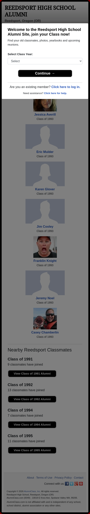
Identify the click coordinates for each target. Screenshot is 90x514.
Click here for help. (55, 93)
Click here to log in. (65, 87)
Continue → (45, 73)
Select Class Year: (20, 54)
